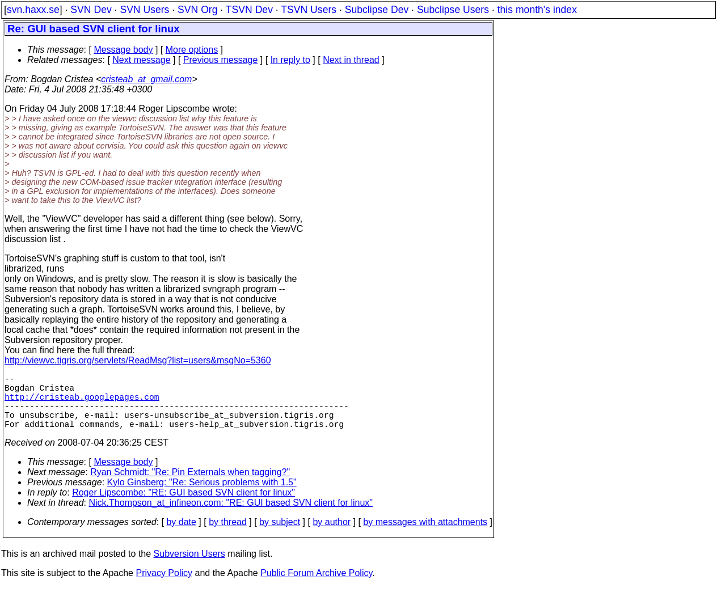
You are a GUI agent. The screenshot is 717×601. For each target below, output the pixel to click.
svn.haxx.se (33, 9)
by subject (279, 535)
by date (181, 535)
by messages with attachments (425, 535)
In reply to (290, 60)
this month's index (537, 9)
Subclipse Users (453, 9)
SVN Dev (90, 9)
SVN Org (197, 9)
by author (332, 535)
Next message (141, 60)
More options (192, 49)
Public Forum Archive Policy (316, 586)
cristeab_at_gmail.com (146, 79)
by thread (228, 535)
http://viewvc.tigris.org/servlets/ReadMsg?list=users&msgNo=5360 (138, 360)
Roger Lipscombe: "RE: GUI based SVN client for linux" (183, 506)
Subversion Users (189, 567)
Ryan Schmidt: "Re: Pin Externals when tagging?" (190, 485)
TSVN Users (308, 9)
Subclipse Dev (376, 9)
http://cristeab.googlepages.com (82, 403)
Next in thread (351, 60)
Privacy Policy (164, 586)
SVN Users (144, 9)
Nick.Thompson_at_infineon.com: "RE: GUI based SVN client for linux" (231, 516)
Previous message (220, 60)
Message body (123, 49)
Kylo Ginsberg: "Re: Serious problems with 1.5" (202, 496)
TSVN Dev (249, 9)
